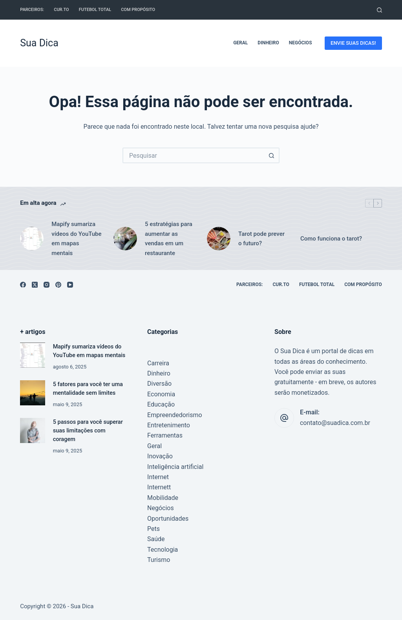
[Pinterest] (58, 285)
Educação (161, 404)
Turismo (158, 559)
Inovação (160, 456)
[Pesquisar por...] (193, 155)
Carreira (158, 363)
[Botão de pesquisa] (272, 155)
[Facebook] (23, 285)
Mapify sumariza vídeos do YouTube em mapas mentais (76, 239)
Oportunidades (167, 518)
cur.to (61, 9)
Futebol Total (95, 9)
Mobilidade (162, 497)
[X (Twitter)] (35, 285)
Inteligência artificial (175, 466)
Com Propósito (138, 9)
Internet (158, 477)
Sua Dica (39, 43)
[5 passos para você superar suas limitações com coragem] (32, 430)
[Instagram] (46, 285)
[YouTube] (70, 285)
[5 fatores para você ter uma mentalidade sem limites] (32, 392)
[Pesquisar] (379, 10)
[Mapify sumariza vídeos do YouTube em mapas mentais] (32, 355)
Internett (159, 487)
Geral (240, 43)
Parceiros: (32, 9)
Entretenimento (168, 425)
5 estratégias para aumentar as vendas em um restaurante (168, 239)
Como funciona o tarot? (331, 238)
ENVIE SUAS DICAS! (353, 43)
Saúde (156, 539)
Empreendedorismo (174, 415)
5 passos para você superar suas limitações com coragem (88, 431)
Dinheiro (268, 43)
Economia (161, 394)
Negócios (300, 43)
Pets (153, 528)
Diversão (159, 383)
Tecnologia (162, 549)
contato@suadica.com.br (335, 423)
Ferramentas (165, 435)
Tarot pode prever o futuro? (261, 238)
